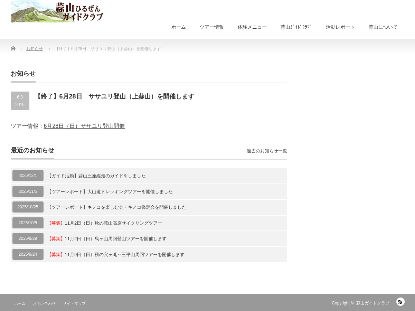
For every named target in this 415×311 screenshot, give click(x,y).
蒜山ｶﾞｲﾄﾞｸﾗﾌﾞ (296, 27)
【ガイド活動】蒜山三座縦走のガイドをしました (96, 175)
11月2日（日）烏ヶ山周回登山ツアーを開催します (107, 238)
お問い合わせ (44, 303)
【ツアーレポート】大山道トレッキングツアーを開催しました (110, 191)
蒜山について (383, 27)
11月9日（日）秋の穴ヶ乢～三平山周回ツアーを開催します (116, 254)
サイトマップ (74, 303)
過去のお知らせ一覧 (267, 150)
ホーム (178, 27)
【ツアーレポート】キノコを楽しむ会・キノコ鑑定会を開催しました (116, 207)
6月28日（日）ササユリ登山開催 (84, 126)
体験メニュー (252, 27)
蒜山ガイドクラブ (372, 303)
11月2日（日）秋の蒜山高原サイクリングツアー (104, 223)
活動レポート (340, 27)
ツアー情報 (212, 27)
